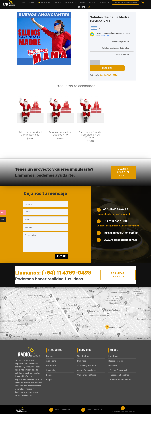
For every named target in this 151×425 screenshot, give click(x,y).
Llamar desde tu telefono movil (113, 214)
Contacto (104, 2)
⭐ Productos (45, 2)
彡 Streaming (28, 2)
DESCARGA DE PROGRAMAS (125, 2)
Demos (83, 2)
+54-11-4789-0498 (115, 209)
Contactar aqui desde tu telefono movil (118, 225)
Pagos (92, 2)
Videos (58, 2)
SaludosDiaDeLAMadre (110, 75)
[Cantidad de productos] (95, 62)
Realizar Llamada (118, 275)
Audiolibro (70, 2)
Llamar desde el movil (123, 172)
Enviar (61, 256)
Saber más (105, 35)
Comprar (107, 68)
